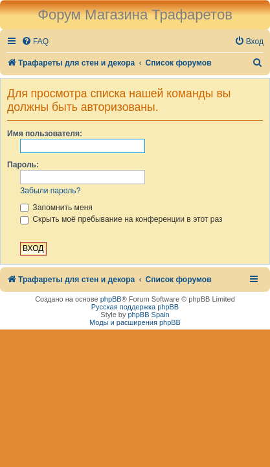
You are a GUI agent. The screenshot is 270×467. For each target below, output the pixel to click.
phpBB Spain (148, 314)
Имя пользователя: (44, 133)
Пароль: (23, 164)
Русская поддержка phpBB (135, 307)
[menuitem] (35, 42)
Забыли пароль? (50, 190)
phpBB (111, 299)
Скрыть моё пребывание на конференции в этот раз (121, 219)
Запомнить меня (56, 207)
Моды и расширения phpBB (135, 322)
